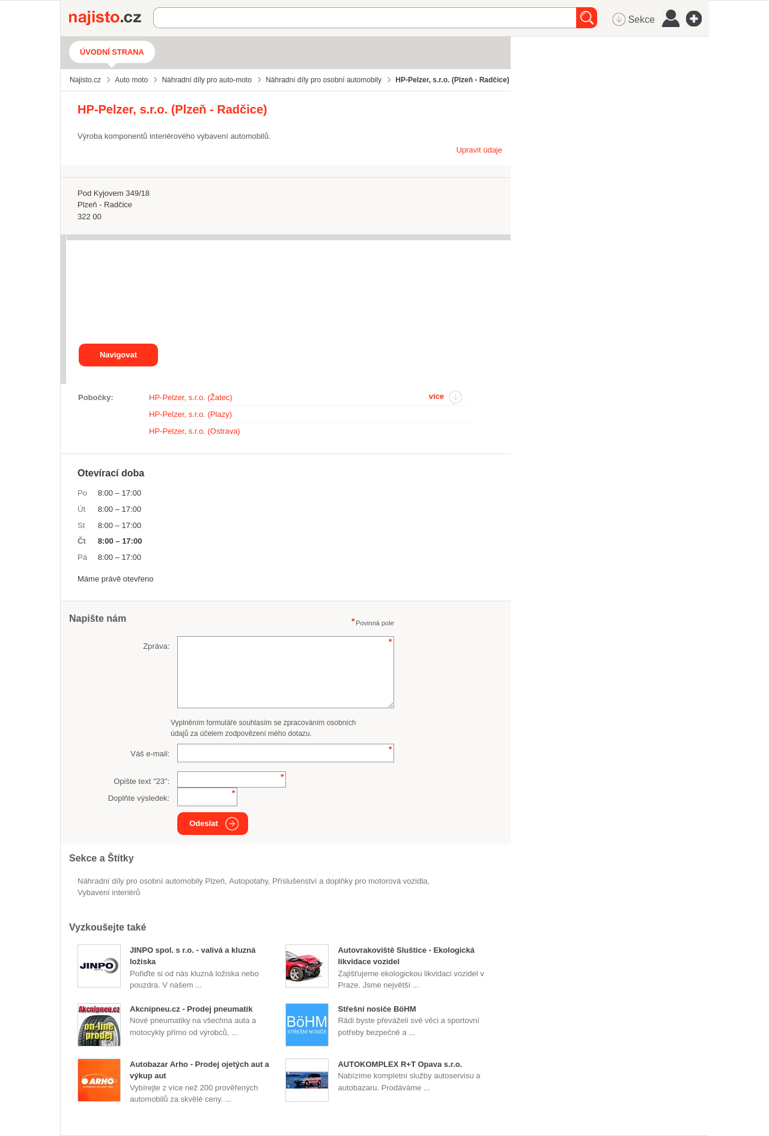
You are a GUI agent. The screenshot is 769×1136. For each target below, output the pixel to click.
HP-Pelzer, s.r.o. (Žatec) (191, 397)
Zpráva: (156, 646)
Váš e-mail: (149, 753)
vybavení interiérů (109, 892)
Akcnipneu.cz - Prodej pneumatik (191, 1008)
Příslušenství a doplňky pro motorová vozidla (349, 880)
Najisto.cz (111, 18)
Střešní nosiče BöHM (377, 1008)
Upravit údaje (479, 149)
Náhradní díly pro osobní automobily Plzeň (151, 880)
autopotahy (248, 880)
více (436, 396)
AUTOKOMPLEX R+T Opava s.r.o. (400, 1064)
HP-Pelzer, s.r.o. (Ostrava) (194, 431)
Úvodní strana (112, 51)
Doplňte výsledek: (139, 798)
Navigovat (118, 354)
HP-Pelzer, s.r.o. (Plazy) (190, 414)
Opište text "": (141, 781)
